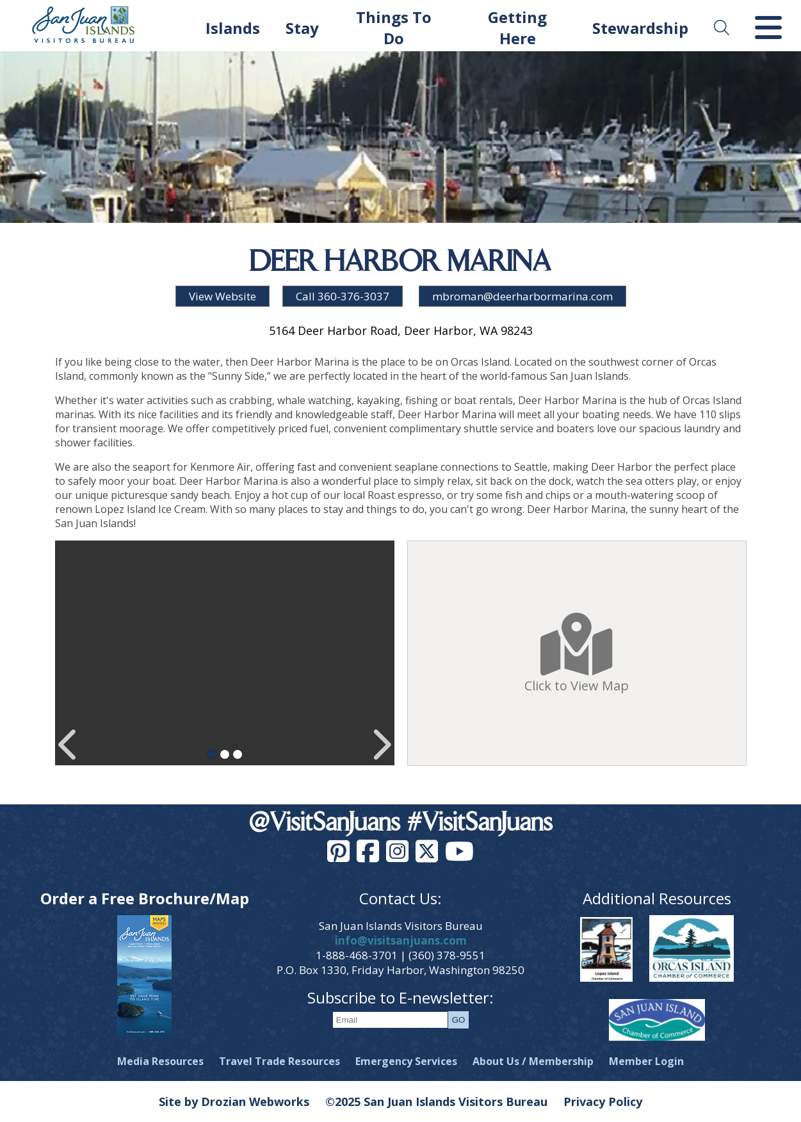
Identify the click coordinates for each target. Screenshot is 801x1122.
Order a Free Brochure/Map (144, 898)
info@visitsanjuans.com (401, 940)
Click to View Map (576, 653)
